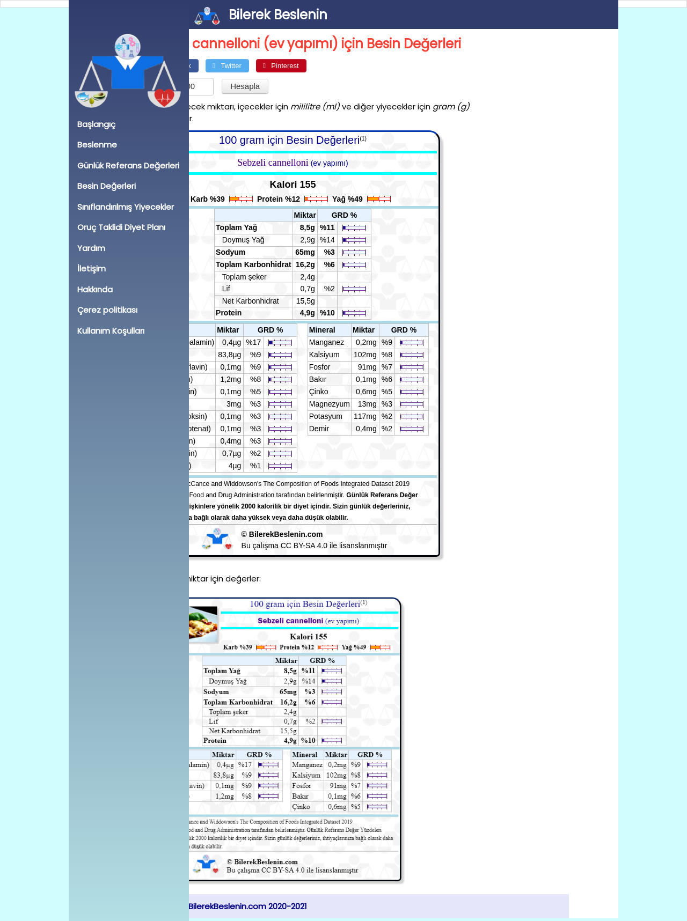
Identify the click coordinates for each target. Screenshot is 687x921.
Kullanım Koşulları (110, 330)
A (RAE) (221, 354)
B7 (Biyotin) (226, 453)
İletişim (91, 268)
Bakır (367, 379)
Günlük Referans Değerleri (128, 165)
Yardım (91, 248)
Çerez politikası (107, 309)
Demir (368, 428)
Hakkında (95, 289)
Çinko (367, 391)
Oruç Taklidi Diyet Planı (121, 227)
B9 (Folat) (223, 465)
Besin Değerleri (106, 185)
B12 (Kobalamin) (235, 342)
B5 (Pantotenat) (233, 428)
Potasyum (374, 416)
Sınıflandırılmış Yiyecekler (125, 206)
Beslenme (97, 144)
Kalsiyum (373, 354)
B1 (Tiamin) (226, 391)
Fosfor (368, 367)
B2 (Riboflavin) (232, 367)
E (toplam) (224, 379)
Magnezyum (378, 404)
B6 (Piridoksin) (231, 416)
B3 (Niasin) (225, 441)
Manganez (375, 342)
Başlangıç (96, 124)
